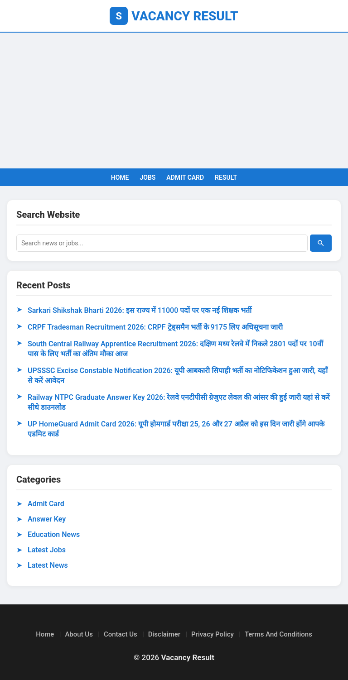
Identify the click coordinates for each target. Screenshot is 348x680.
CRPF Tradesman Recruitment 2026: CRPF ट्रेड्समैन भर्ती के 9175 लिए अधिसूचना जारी (155, 327)
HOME (120, 177)
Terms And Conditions (278, 634)
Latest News (48, 565)
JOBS (147, 177)
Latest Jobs (47, 550)
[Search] (321, 243)
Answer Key (47, 519)
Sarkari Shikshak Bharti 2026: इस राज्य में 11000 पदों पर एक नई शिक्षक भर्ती (139, 310)
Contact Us (120, 634)
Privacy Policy (212, 634)
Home (45, 634)
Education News (54, 534)
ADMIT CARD (185, 177)
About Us (79, 634)
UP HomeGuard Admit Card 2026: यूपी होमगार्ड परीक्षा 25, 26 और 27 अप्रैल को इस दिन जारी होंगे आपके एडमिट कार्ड (176, 429)
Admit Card (46, 503)
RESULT (226, 177)
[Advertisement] (174, 100)
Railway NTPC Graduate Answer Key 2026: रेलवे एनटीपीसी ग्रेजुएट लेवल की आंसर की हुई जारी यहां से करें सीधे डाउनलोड (179, 402)
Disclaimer (164, 634)
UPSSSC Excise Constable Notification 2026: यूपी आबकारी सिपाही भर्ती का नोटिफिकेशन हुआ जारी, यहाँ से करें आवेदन (178, 375)
